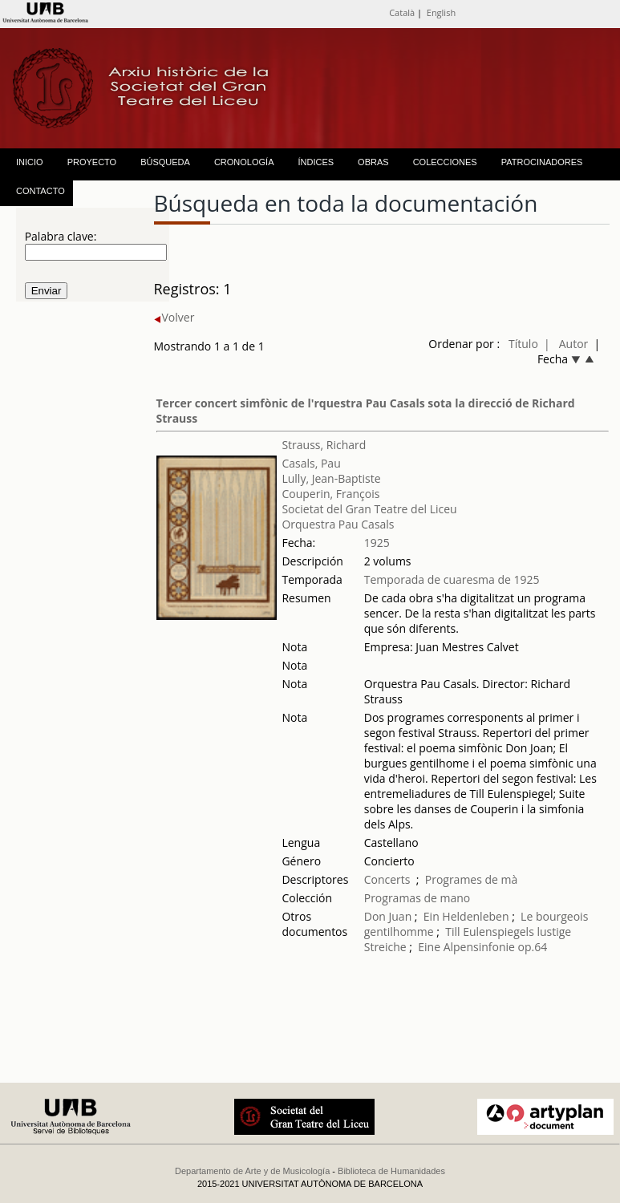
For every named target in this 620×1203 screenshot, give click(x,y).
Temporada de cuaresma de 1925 (452, 579)
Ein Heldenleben (466, 916)
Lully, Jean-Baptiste (331, 478)
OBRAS (373, 162)
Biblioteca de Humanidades (391, 1171)
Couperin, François (330, 493)
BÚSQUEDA (165, 162)
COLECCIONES (445, 162)
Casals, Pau (311, 463)
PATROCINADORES (542, 162)
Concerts (387, 879)
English (441, 12)
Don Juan (388, 916)
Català (402, 12)
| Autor (566, 343)
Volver (174, 317)
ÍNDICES (316, 162)
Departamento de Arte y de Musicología (252, 1171)
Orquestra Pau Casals (338, 524)
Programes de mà (471, 879)
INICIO (29, 162)
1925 (377, 542)
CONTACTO (40, 191)
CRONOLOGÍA (244, 162)
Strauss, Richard (324, 444)
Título (523, 343)
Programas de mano (417, 897)
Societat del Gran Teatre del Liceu (369, 508)
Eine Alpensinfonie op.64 (482, 946)
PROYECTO (92, 162)
